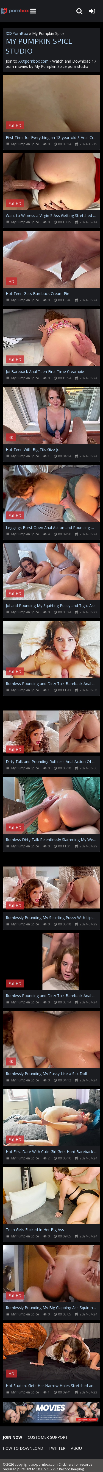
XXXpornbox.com (15, 11)
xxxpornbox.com (44, 1464)
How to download (23, 1448)
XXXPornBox (17, 33)
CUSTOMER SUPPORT (48, 1437)
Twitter (57, 1448)
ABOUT (77, 1448)
